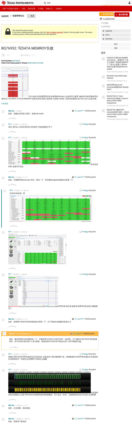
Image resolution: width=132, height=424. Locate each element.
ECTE (107, 35)
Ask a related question (55, 32)
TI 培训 (38, 9)
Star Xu (11, 111)
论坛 (22, 9)
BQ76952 (109, 39)
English (55, 9)
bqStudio (109, 31)
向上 (9, 119)
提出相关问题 (106, 14)
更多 (33, 16)
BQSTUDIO (32, 63)
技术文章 (30, 9)
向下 (15, 119)
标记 (116, 44)
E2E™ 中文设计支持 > (10, 9)
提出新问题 (123, 14)
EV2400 (40, 63)
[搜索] (73, 3)
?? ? (8, 55)
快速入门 (47, 9)
